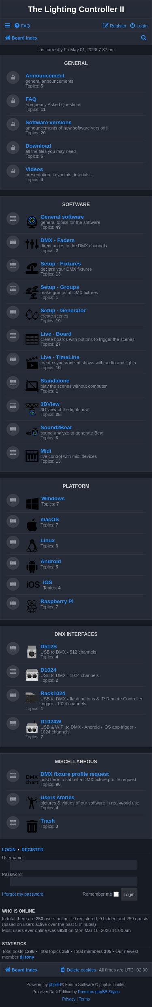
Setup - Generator (63, 310)
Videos (34, 169)
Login (8, 849)
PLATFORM (76, 486)
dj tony (26, 957)
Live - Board (56, 334)
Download (38, 146)
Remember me (101, 894)
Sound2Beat (56, 427)
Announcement (45, 76)
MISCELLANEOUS (76, 762)
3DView (50, 404)
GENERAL (76, 63)
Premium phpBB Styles (99, 992)
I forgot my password (22, 894)
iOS (47, 582)
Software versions (49, 122)
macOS (50, 519)
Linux (48, 540)
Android (51, 561)
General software (62, 217)
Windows (53, 498)
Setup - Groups (60, 287)
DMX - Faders (58, 240)
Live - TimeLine (60, 357)
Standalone (55, 381)
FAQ (31, 99)
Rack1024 (53, 693)
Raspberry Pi (57, 601)
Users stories (58, 797)
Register (33, 849)
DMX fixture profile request (75, 774)
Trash (48, 821)
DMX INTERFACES (75, 634)
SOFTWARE (76, 204)
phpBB (55, 984)
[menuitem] (22, 26)
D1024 (48, 670)
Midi (46, 451)
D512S (49, 646)
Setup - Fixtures (61, 264)
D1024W (51, 722)
